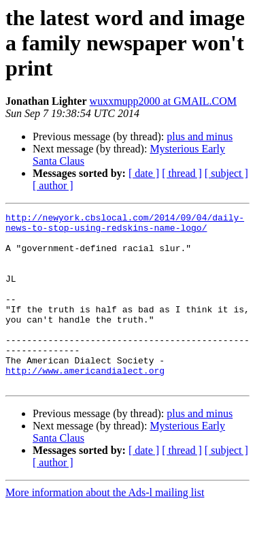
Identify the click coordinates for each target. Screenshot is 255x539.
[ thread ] (182, 173)
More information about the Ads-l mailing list (104, 527)
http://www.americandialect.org (85, 403)
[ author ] (53, 185)
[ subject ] (226, 173)
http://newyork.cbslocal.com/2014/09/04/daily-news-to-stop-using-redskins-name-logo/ (124, 225)
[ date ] (144, 173)
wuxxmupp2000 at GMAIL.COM (163, 101)
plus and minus (200, 136)
